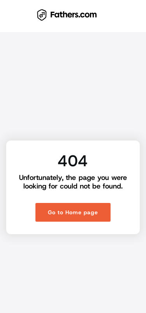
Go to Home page (73, 212)
